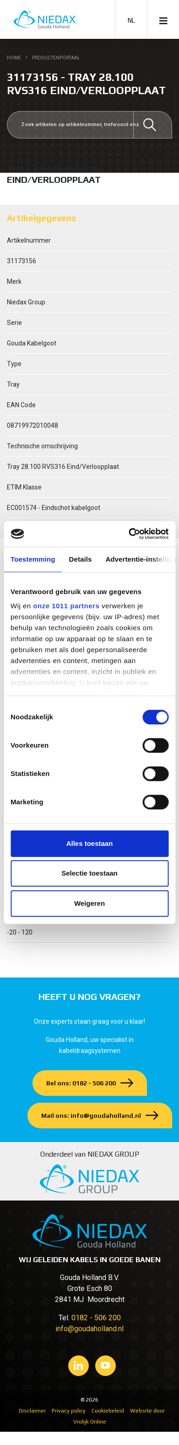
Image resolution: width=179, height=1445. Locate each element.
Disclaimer (32, 1411)
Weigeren (89, 903)
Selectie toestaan (89, 873)
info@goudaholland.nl (89, 1328)
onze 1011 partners (66, 606)
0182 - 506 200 (96, 1317)
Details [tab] (80, 559)
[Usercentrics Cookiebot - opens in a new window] (128, 534)
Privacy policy (69, 1411)
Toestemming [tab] (33, 559)
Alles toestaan (89, 843)
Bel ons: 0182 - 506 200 (81, 1083)
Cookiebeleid (108, 1411)
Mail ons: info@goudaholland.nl (91, 1115)
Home (14, 57)
